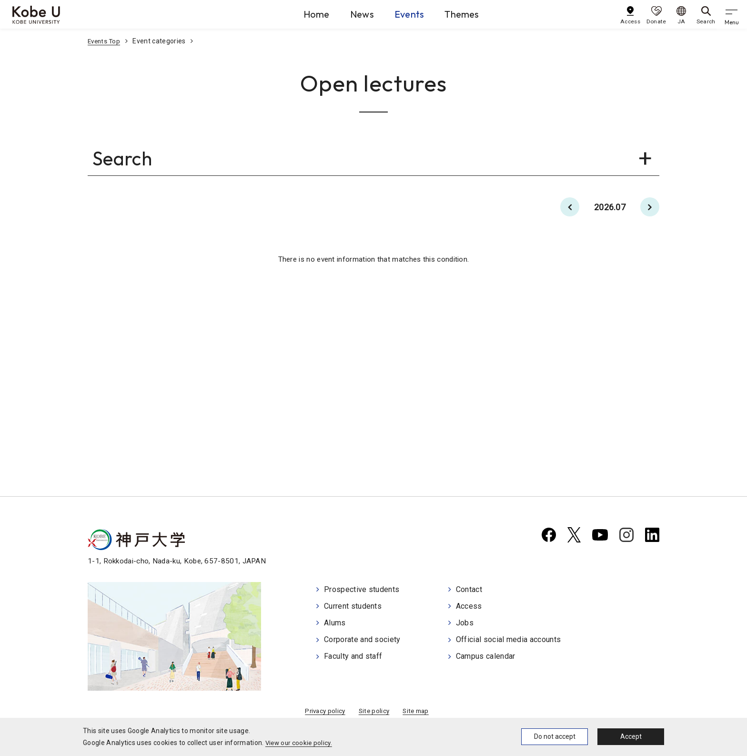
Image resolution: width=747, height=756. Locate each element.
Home (292, 13)
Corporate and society (362, 638)
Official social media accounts (508, 638)
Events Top (105, 41)
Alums (335, 622)
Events (407, 13)
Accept (631, 736)
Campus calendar (485, 654)
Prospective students (361, 590)
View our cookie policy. (300, 742)
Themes (470, 13)
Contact (469, 590)
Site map (418, 712)
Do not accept (554, 736)
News (348, 13)
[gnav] (732, 14)
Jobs (465, 622)
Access (469, 606)
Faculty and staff (353, 654)
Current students (353, 606)
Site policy (374, 712)
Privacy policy (323, 712)
